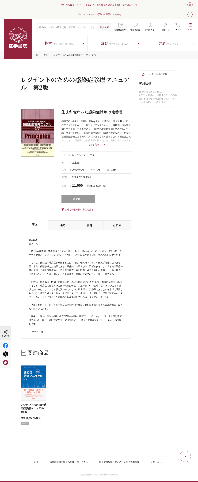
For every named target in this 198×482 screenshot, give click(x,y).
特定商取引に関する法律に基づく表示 (69, 462)
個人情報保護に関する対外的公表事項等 (119, 462)
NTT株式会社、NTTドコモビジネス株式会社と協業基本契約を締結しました (99, 4)
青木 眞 (76, 162)
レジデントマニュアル (83, 155)
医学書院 (18, 39)
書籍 (46, 55)
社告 (36, 462)
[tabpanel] (37, 133)
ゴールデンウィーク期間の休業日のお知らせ (99, 14)
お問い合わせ (157, 462)
